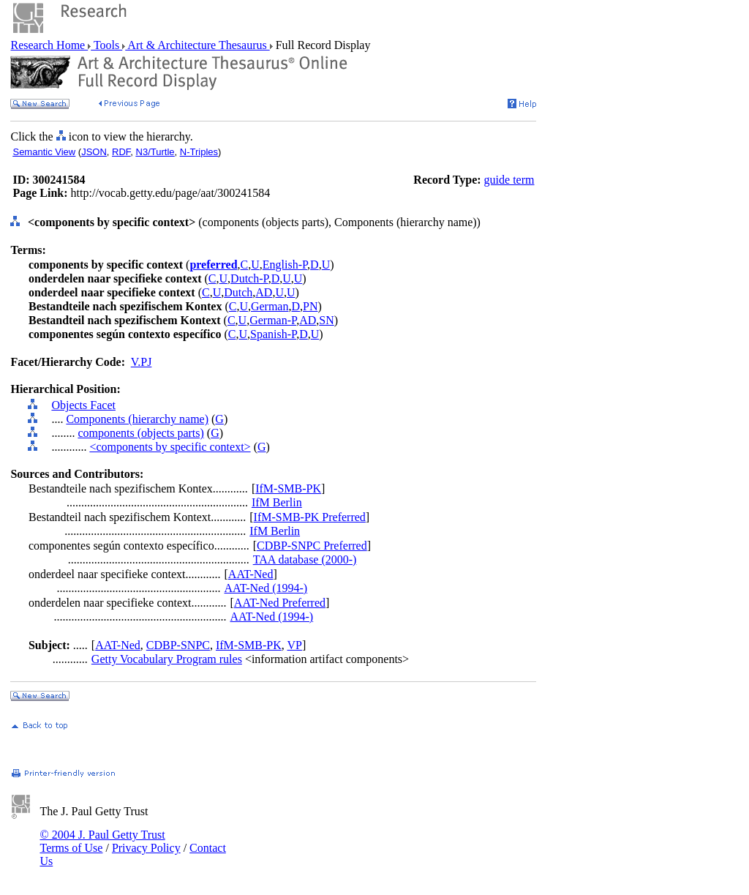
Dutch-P (249, 278)
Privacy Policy (146, 848)
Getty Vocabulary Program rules (166, 659)
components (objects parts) (140, 433)
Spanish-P (273, 334)
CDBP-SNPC (178, 645)
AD (263, 292)
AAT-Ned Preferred (279, 602)
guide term (509, 179)
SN (326, 320)
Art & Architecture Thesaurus (197, 45)
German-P (272, 320)
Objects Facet (83, 405)
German (270, 306)
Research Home (49, 45)
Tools (106, 45)
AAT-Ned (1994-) (266, 588)
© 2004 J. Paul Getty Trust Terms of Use (102, 841)
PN (310, 306)
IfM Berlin (277, 502)
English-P (285, 264)
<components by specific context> (169, 447)
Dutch (238, 292)
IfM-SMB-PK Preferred (310, 517)
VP (294, 645)
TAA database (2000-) (305, 559)
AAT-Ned (251, 574)
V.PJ (141, 362)
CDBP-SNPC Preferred (312, 545)
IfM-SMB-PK (288, 488)
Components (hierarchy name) (137, 419)
